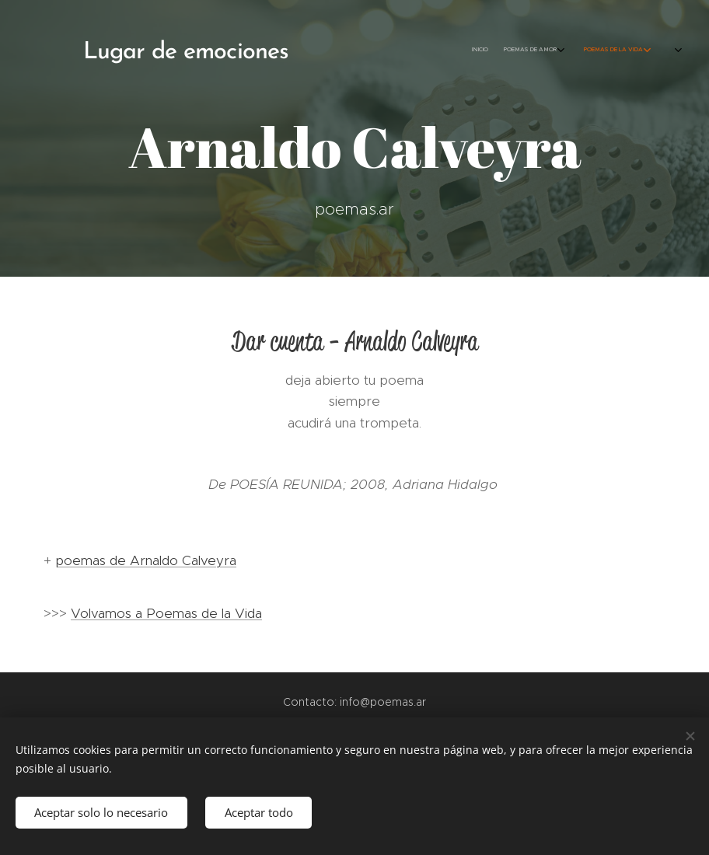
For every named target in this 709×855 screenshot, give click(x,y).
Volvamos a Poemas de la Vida (166, 613)
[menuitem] (516, 50)
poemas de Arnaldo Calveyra (145, 560)
